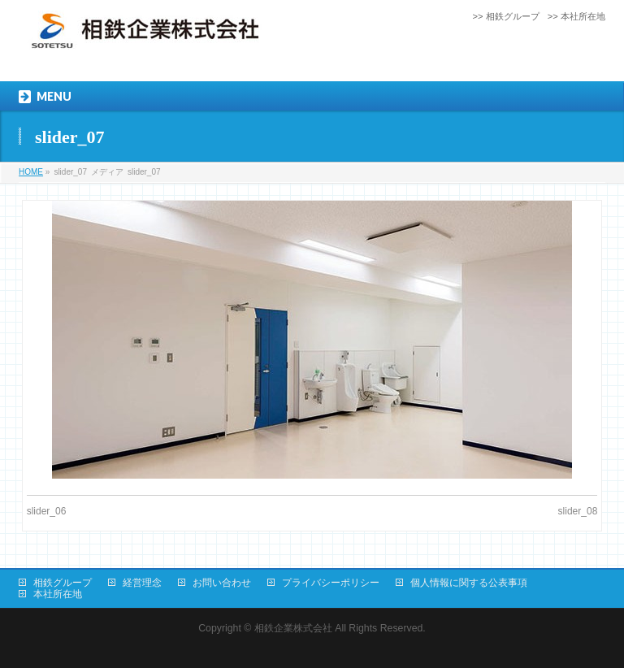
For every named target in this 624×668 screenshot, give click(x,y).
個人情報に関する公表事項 (468, 582)
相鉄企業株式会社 (293, 628)
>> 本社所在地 (576, 16)
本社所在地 (57, 594)
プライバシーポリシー (330, 582)
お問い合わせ (222, 582)
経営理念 (142, 582)
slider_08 (578, 511)
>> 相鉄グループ (506, 16)
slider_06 (47, 511)
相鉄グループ (62, 582)
